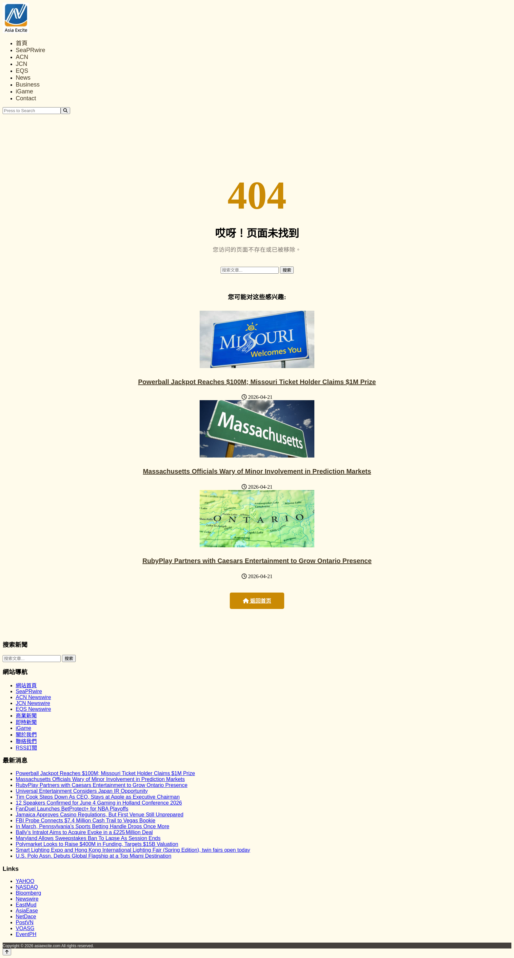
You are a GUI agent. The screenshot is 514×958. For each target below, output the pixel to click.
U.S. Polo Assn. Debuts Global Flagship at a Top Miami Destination (93, 856)
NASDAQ (27, 887)
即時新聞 (26, 722)
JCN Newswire (33, 703)
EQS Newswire (33, 709)
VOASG (25, 928)
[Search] (65, 110)
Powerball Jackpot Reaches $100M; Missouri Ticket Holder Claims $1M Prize (257, 381)
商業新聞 (26, 715)
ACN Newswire (33, 697)
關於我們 (26, 734)
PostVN (24, 922)
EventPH (26, 934)
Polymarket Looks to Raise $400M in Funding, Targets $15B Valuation (97, 844)
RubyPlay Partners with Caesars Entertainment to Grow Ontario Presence (256, 560)
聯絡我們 (26, 741)
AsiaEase (27, 910)
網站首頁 (26, 685)
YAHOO (25, 881)
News (23, 77)
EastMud (26, 905)
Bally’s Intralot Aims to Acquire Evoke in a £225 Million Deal (84, 832)
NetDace (26, 916)
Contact (26, 98)
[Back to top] (7, 951)
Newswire (27, 899)
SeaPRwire (30, 50)
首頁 (22, 43)
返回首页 (257, 601)
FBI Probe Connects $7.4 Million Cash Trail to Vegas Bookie (85, 820)
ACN (22, 57)
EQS (22, 71)
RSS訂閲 (26, 748)
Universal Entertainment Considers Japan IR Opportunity (82, 791)
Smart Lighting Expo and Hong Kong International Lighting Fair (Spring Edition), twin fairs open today (133, 850)
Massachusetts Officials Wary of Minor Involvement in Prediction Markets (257, 471)
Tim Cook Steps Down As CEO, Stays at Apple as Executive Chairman (98, 797)
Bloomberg (28, 893)
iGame (24, 91)
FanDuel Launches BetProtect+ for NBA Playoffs (72, 808)
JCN (21, 64)
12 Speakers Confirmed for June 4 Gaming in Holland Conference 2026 (99, 803)
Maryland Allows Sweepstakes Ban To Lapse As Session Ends (88, 838)
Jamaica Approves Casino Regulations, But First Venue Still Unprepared (99, 814)
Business (28, 84)
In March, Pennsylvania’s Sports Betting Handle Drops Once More (92, 826)
